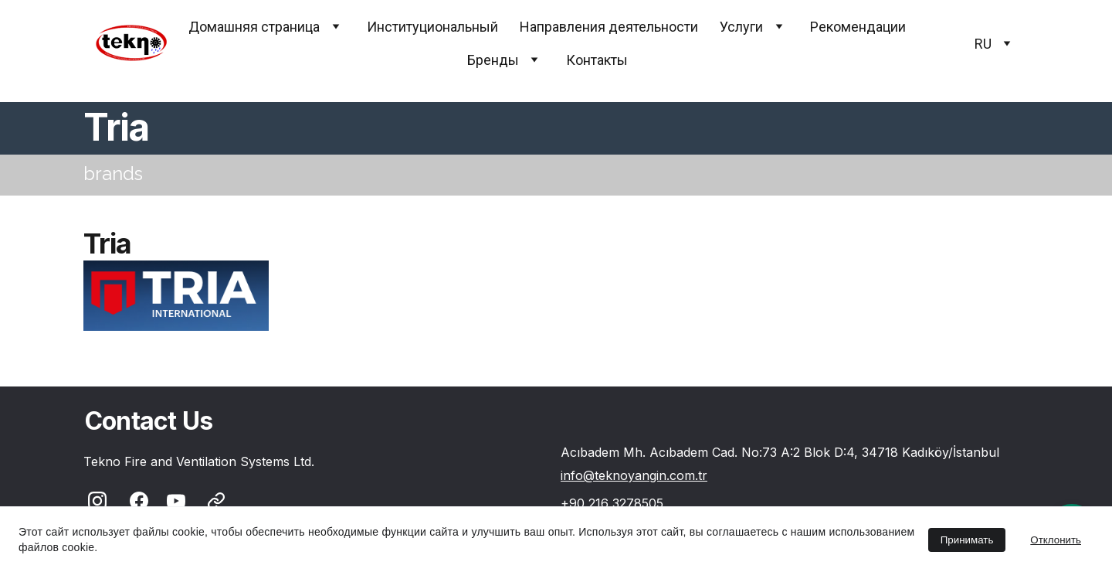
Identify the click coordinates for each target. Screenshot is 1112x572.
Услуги (741, 27)
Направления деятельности (609, 27)
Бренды (493, 60)
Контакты (597, 60)
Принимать (967, 540)
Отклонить (1055, 540)
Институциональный (432, 27)
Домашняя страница (254, 27)
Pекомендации (858, 27)
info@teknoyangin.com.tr (634, 475)
